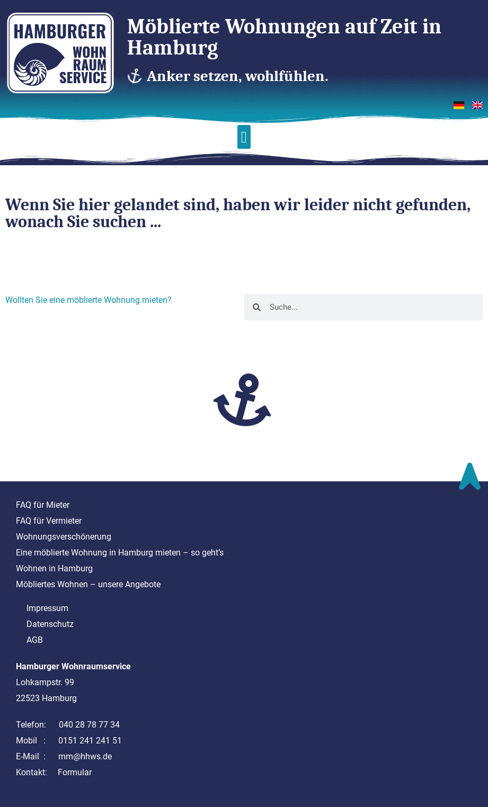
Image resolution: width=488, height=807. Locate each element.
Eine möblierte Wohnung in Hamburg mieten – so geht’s (120, 553)
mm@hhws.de (85, 756)
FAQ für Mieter (42, 505)
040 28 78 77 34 (89, 725)
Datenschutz (50, 624)
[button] (244, 137)
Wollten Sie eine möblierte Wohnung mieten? (88, 300)
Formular (75, 772)
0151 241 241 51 (90, 741)
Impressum (47, 608)
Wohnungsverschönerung (63, 537)
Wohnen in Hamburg (54, 568)
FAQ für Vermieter (49, 521)
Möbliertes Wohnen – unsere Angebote (88, 584)
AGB (34, 640)
